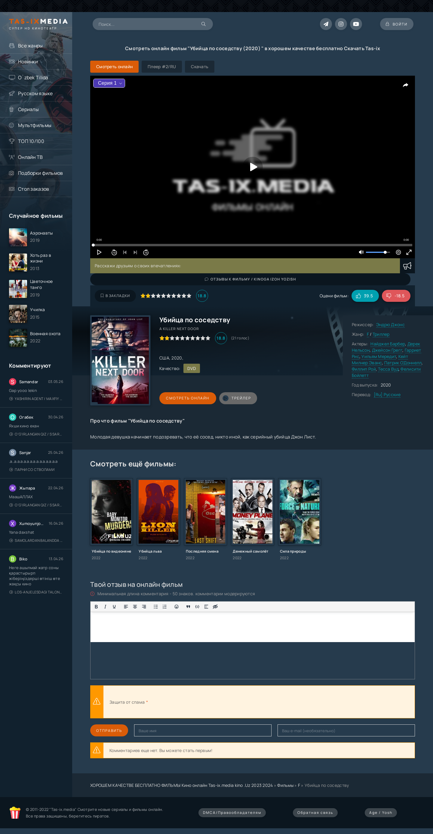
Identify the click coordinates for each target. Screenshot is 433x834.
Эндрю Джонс (390, 324)
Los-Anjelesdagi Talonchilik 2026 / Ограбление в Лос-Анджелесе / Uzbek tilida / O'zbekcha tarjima (36, 592)
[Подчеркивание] (114, 606)
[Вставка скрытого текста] (215, 606)
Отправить (109, 730)
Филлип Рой (364, 369)
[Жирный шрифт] (96, 606)
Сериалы (28, 109)
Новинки (28, 61)
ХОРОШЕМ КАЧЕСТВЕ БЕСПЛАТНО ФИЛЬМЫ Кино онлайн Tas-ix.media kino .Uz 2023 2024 (181, 785)
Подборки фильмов (40, 173)
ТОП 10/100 (31, 141)
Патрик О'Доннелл (403, 362)
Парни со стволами (31, 469)
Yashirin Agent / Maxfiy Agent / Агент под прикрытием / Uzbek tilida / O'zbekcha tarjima (36, 399)
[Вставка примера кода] (197, 606)
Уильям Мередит (378, 356)
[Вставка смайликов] (176, 606)
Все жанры (30, 45)
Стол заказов (33, 189)
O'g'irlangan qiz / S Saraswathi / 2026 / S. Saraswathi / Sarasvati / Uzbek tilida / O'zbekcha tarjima (36, 434)
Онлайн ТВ (30, 157)
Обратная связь (315, 812)
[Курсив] (105, 606)
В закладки (115, 295)
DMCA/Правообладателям (232, 812)
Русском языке (35, 93)
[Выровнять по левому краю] (126, 606)
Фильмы (285, 785)
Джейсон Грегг (387, 350)
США (164, 358)
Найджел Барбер (387, 344)
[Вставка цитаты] (188, 606)
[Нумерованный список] (164, 606)
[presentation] (215, 702)
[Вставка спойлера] (206, 606)
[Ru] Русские (387, 394)
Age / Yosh (380, 812)
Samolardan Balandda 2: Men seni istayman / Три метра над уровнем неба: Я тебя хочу (36, 540)
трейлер (235, 398)
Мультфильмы (34, 125)
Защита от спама (127, 702)
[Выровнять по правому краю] (144, 606)
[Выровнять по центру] (135, 606)
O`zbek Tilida (33, 77)
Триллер (381, 334)
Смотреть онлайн (187, 398)
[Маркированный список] (155, 606)
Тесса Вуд (388, 369)
